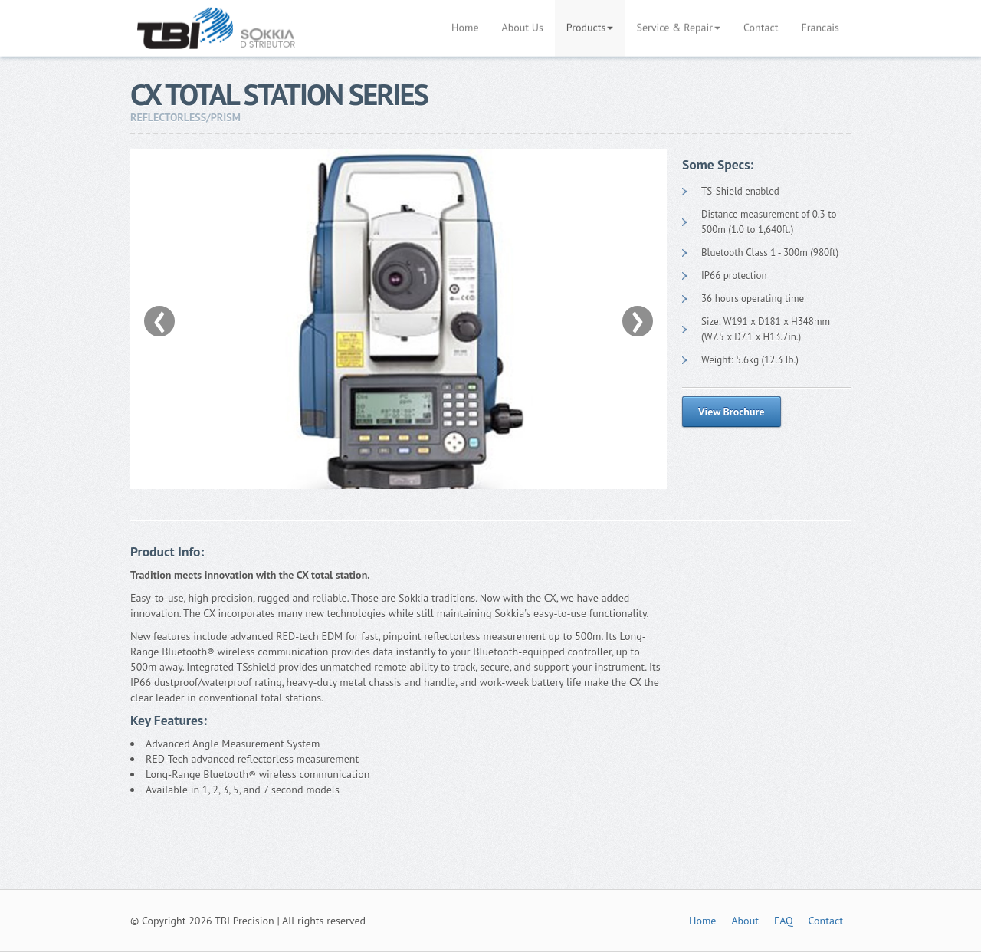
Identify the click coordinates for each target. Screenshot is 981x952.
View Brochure (731, 412)
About (745, 920)
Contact (826, 920)
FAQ (783, 920)
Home (702, 920)
